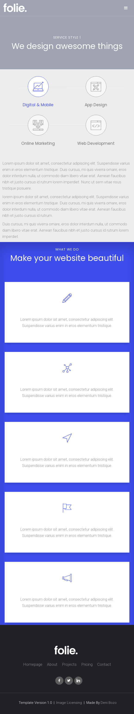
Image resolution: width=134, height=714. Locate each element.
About (52, 664)
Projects (69, 664)
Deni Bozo (109, 703)
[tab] (38, 93)
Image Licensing (69, 703)
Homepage (32, 664)
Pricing (87, 664)
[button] (126, 8)
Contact (104, 664)
